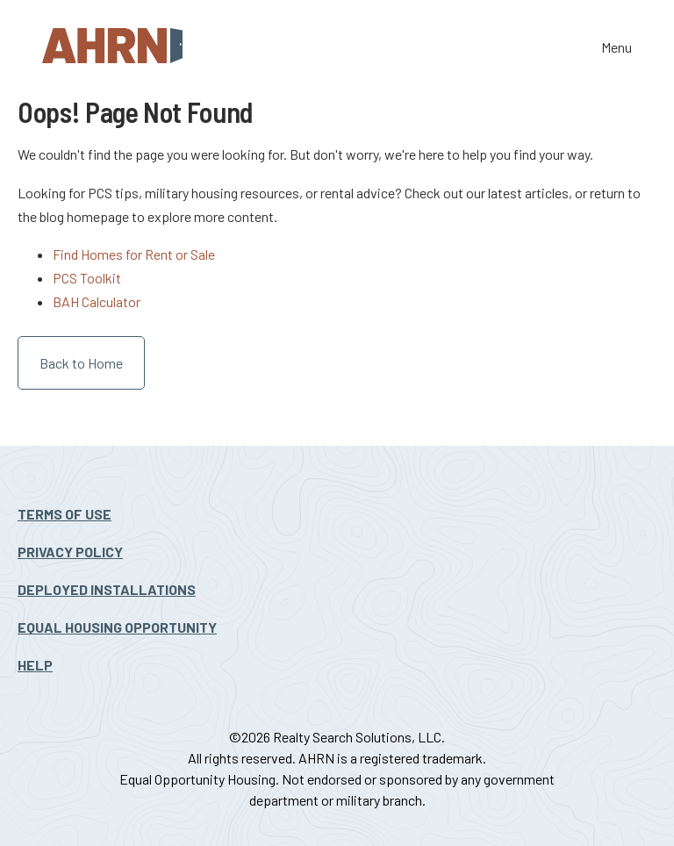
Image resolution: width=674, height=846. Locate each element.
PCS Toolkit (87, 277)
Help (35, 664)
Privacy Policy (70, 551)
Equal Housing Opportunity (117, 627)
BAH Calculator (96, 301)
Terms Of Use (64, 513)
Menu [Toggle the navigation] (616, 49)
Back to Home (81, 363)
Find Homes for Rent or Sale (134, 254)
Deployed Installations (107, 589)
